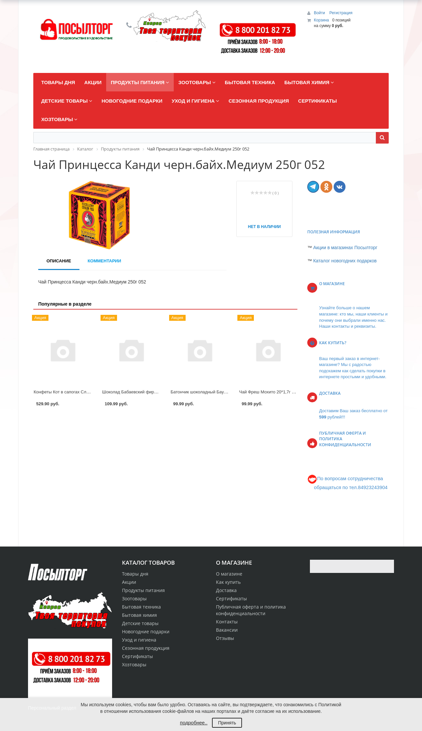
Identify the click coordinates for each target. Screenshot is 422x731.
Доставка (226, 590)
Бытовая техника (141, 607)
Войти (320, 13)
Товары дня (135, 574)
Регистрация (340, 13)
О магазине (229, 574)
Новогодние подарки (145, 631)
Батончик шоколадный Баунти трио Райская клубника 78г (228, 391)
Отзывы (225, 638)
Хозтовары (134, 664)
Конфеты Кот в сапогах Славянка (67, 391)
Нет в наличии (264, 226)
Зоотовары (134, 598)
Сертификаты (231, 598)
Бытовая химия (139, 615)
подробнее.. (193, 722)
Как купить (228, 582)
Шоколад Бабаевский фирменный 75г (139, 391)
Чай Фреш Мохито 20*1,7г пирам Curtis (277, 391)
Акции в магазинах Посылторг (345, 247)
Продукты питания (143, 590)
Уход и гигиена (139, 640)
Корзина (321, 20)
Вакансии (227, 630)
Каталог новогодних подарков (345, 260)
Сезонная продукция (145, 648)
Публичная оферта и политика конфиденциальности (251, 610)
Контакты (227, 621)
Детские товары (140, 623)
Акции (129, 582)
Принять (227, 722)
